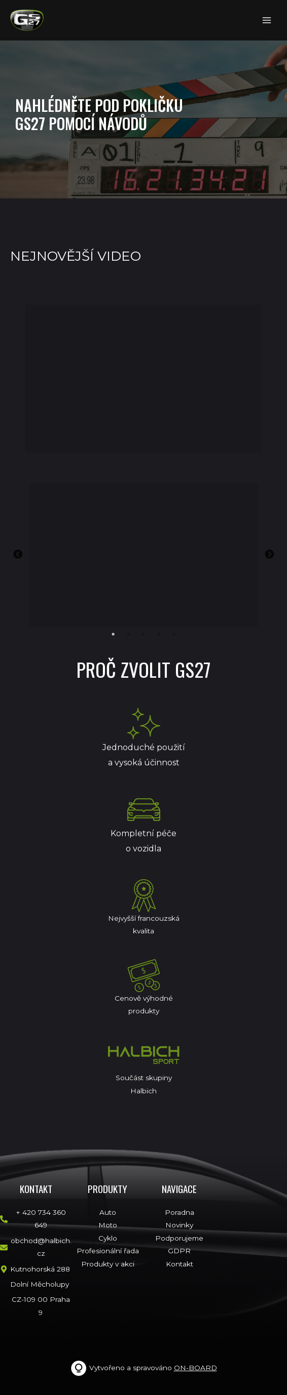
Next (269, 555)
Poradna (179, 1212)
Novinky (179, 1225)
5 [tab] (174, 634)
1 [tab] (113, 634)
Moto (107, 1225)
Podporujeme (179, 1238)
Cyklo (107, 1238)
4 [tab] (159, 634)
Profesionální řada (108, 1251)
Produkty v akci (107, 1264)
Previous (18, 555)
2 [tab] (128, 634)
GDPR (179, 1251)
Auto (107, 1212)
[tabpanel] (143, 555)
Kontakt (179, 1264)
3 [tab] (143, 634)
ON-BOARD (195, 1368)
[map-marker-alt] (35, 1269)
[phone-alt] (36, 1219)
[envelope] (36, 1247)
